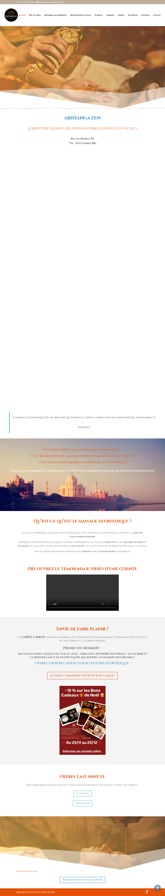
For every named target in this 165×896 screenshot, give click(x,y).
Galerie (121, 15)
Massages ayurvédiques (55, 15)
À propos (145, 15)
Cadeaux (110, 15)
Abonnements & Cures (80, 15)
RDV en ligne (35, 15)
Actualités (133, 15)
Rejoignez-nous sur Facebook (82, 879)
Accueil (22, 15)
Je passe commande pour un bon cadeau (82, 676)
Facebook (82, 793)
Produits (99, 15)
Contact (157, 15)
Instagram (82, 803)
